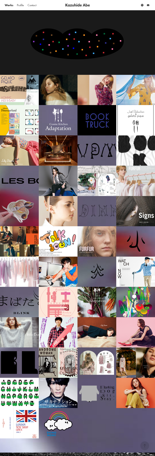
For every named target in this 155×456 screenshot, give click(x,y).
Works (9, 5)
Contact (32, 5)
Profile (20, 5)
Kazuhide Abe (77, 5)
